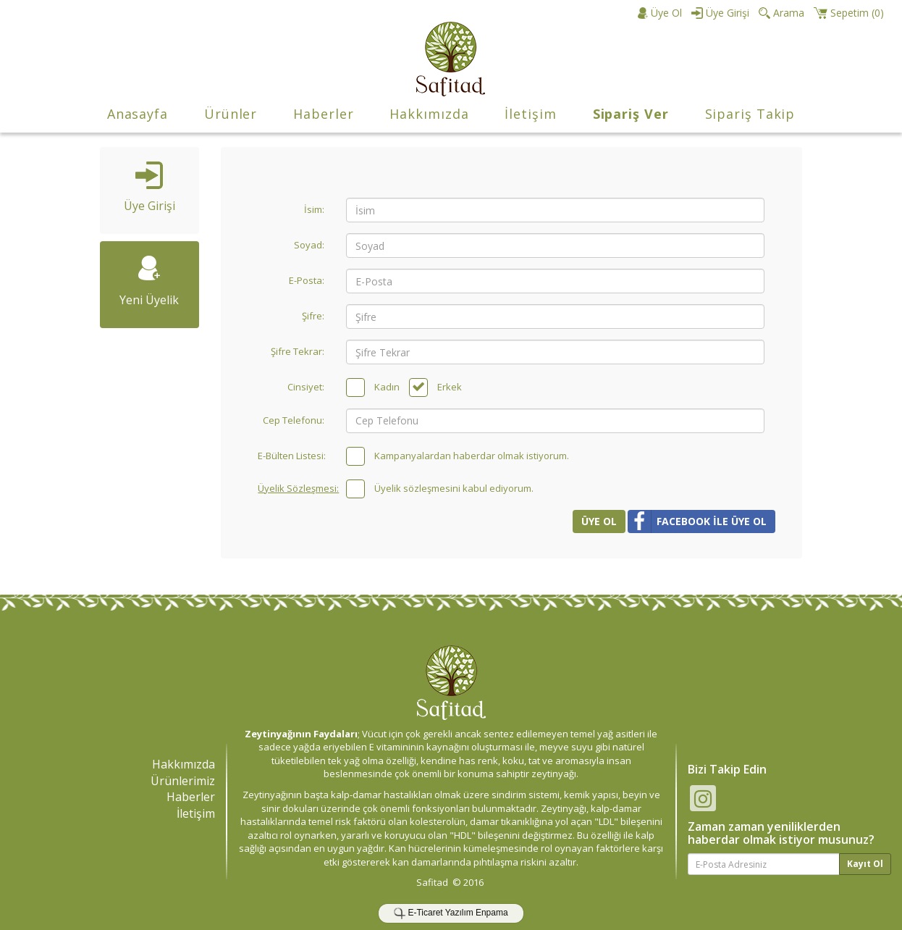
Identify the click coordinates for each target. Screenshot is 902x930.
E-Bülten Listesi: (292, 455)
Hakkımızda (428, 113)
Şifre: (313, 315)
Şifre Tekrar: (297, 351)
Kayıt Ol (865, 864)
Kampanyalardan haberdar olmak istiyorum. (471, 455)
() (849, 13)
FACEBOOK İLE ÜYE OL (697, 521)
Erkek (449, 386)
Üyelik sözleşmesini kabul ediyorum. (454, 488)
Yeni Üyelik (149, 282)
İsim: (314, 209)
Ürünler (230, 113)
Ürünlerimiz (183, 781)
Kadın (387, 386)
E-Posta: (306, 280)
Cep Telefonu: (293, 420)
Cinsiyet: (305, 386)
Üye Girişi (149, 188)
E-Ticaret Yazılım (440, 913)
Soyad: (309, 244)
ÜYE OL (599, 521)
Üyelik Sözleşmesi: (296, 488)
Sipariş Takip (750, 113)
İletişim (530, 113)
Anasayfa (137, 113)
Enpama (492, 913)
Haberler (323, 113)
